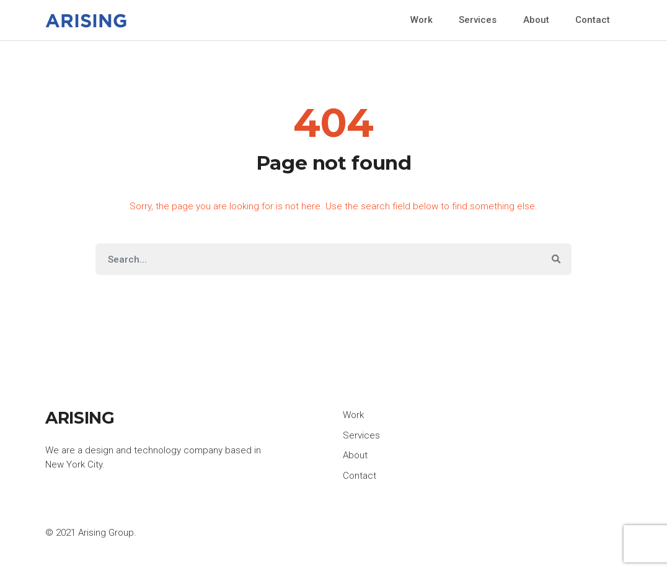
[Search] (318, 259)
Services (478, 19)
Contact (592, 19)
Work (421, 19)
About (536, 19)
